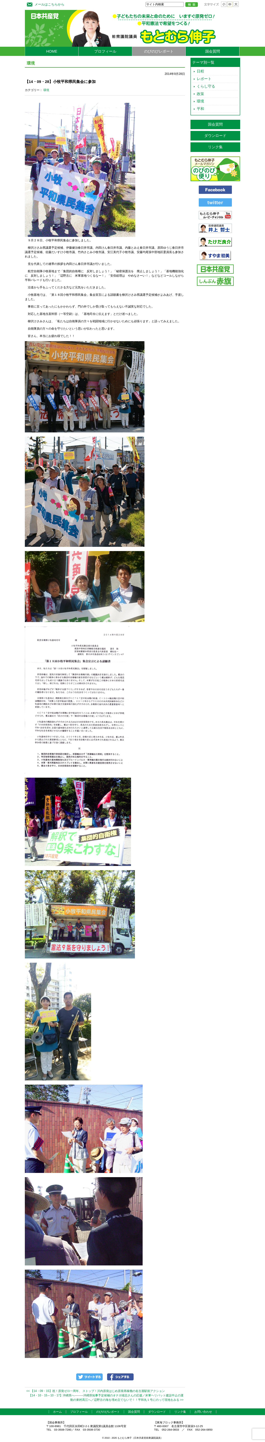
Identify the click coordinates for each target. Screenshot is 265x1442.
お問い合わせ (203, 1411)
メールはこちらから (44, 4)
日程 (200, 71)
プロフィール (105, 51)
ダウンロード (215, 136)
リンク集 (215, 147)
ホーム (57, 1411)
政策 (200, 94)
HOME (51, 51)
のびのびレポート (159, 51)
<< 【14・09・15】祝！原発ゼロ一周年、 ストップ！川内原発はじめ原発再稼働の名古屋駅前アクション (95, 1391)
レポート (204, 79)
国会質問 (212, 51)
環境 (46, 90)
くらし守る (206, 86)
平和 (200, 109)
